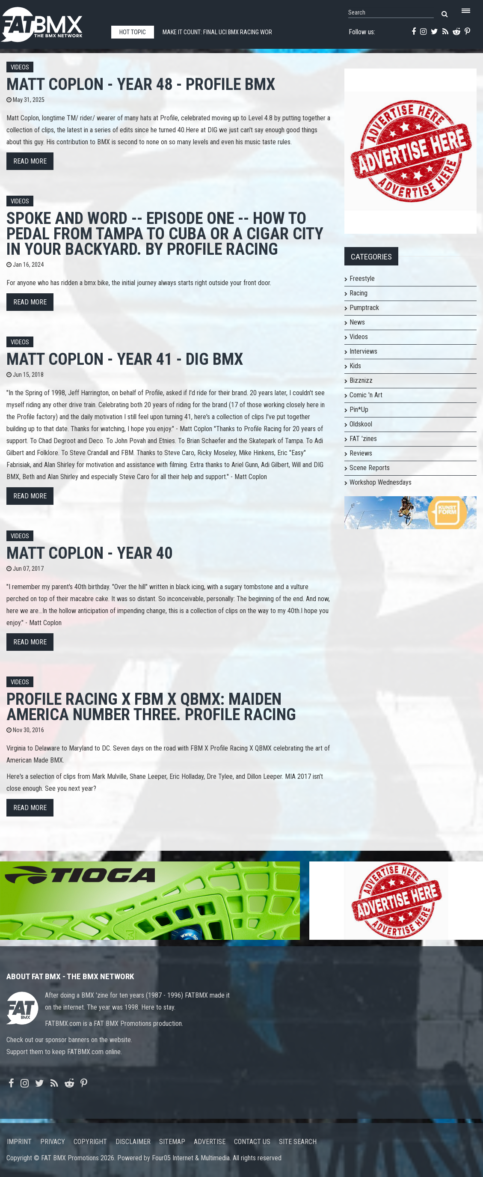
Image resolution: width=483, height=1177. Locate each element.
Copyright (90, 1142)
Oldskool (361, 424)
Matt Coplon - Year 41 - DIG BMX (124, 359)
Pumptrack (364, 308)
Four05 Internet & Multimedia (191, 1158)
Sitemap (172, 1142)
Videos (20, 67)
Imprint (19, 1142)
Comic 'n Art (366, 395)
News (357, 322)
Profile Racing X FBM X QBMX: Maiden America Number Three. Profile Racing (151, 706)
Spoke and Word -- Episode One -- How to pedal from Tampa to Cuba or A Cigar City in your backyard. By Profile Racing (164, 234)
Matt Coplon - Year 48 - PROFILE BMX (140, 84)
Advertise (209, 1142)
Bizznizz (361, 380)
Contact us (252, 1142)
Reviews (361, 453)
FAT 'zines (363, 439)
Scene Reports (370, 468)
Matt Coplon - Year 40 (89, 553)
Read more (30, 161)
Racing (358, 293)
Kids (355, 366)
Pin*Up (359, 409)
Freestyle (362, 278)
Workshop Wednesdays (381, 482)
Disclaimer (133, 1142)
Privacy (52, 1142)
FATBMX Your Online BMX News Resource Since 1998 (51, 22)
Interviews (363, 351)
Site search (298, 1142)
